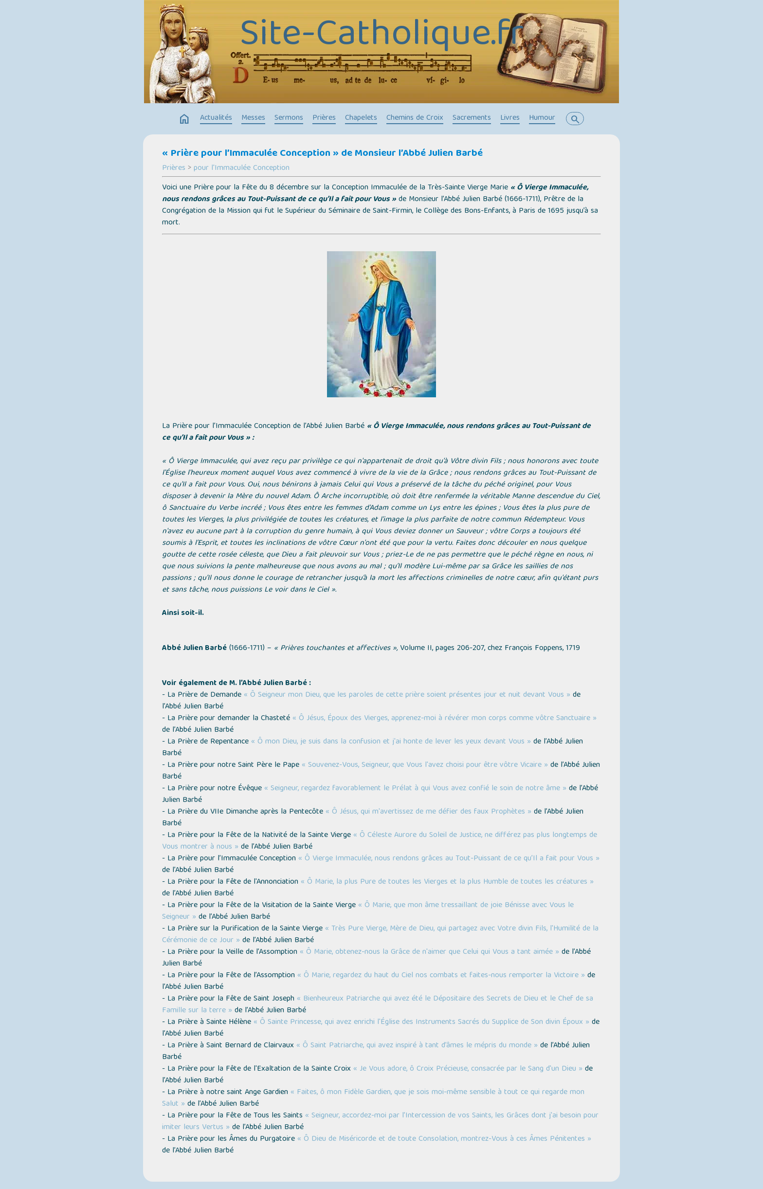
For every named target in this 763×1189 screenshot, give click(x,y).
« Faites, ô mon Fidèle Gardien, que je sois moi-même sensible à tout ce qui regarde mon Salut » (373, 1098)
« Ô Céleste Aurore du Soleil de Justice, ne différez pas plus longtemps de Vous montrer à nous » (379, 841)
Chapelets (361, 118)
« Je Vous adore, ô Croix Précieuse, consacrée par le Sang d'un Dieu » (467, 1069)
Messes (253, 118)
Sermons (288, 118)
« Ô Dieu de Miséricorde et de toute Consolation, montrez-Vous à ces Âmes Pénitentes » (444, 1139)
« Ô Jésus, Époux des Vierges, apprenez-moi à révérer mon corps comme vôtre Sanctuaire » (444, 718)
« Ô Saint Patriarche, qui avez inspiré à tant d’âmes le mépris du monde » (417, 1046)
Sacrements (472, 118)
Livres (510, 118)
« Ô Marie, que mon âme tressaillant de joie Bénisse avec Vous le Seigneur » (368, 911)
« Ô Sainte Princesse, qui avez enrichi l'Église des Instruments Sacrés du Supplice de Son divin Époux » (421, 1022)
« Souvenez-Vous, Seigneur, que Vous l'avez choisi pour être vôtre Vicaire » (425, 765)
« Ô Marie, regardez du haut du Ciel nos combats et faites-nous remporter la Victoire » (441, 976)
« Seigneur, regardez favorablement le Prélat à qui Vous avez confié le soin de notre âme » (415, 789)
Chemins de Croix (414, 118)
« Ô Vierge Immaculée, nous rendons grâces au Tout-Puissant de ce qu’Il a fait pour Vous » (449, 859)
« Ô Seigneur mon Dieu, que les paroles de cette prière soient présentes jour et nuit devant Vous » (407, 695)
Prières (324, 118)
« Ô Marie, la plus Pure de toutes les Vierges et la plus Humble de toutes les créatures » (447, 882)
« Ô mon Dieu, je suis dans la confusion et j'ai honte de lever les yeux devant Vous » (391, 742)
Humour (542, 118)
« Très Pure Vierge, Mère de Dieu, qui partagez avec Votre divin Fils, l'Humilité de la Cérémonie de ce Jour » (380, 934)
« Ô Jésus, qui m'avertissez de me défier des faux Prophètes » (428, 812)
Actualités (216, 118)
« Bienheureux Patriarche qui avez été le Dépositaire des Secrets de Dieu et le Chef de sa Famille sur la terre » (377, 1005)
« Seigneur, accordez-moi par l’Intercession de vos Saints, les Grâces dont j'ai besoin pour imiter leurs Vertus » (380, 1121)
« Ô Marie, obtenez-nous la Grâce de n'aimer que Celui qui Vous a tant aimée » (429, 952)
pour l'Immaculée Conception (242, 168)
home (184, 119)
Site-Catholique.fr (381, 36)
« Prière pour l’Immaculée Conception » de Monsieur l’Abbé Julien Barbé (322, 154)
